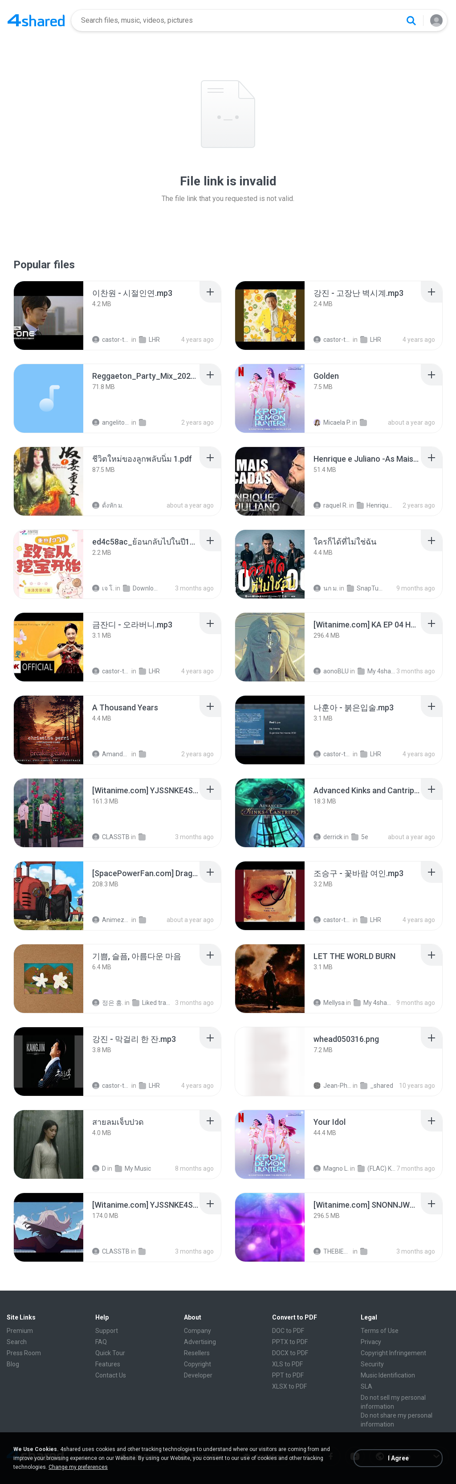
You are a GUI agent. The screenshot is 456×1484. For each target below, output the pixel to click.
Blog (13, 1364)
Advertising (200, 1341)
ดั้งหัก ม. (107, 505)
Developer (198, 1375)
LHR (149, 339)
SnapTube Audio (366, 588)
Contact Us (110, 1375)
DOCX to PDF (290, 1353)
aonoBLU (331, 671)
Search (17, 1341)
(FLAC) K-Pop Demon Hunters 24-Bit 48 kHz (376, 1168)
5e (359, 836)
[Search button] (411, 20)
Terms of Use (380, 1330)
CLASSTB (111, 836)
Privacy (371, 1341)
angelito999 (111, 422)
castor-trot (111, 339)
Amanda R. (111, 754)
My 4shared (376, 671)
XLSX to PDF (289, 1386)
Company (197, 1330)
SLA (366, 1386)
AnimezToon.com (111, 919)
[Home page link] (36, 20)
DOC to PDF (288, 1330)
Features (107, 1364)
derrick (328, 836)
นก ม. (326, 588)
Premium (20, 1330)
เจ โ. (103, 588)
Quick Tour (110, 1353)
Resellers (197, 1353)
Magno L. (331, 1168)
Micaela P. (332, 422)
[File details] (48, 315)
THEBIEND (332, 1251)
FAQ (101, 1341)
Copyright (197, 1364)
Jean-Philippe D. (332, 1085)
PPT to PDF (288, 1375)
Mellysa (329, 1002)
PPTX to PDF (290, 1341)
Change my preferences (78, 1467)
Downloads (142, 588)
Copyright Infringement (393, 1353)
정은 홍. (107, 1002)
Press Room (24, 1353)
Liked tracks (151, 1002)
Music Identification (388, 1375)
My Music (133, 1168)
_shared (376, 1085)
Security (372, 1364)
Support (106, 1330)
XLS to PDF (287, 1364)
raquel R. (331, 505)
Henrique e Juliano (376, 505)
